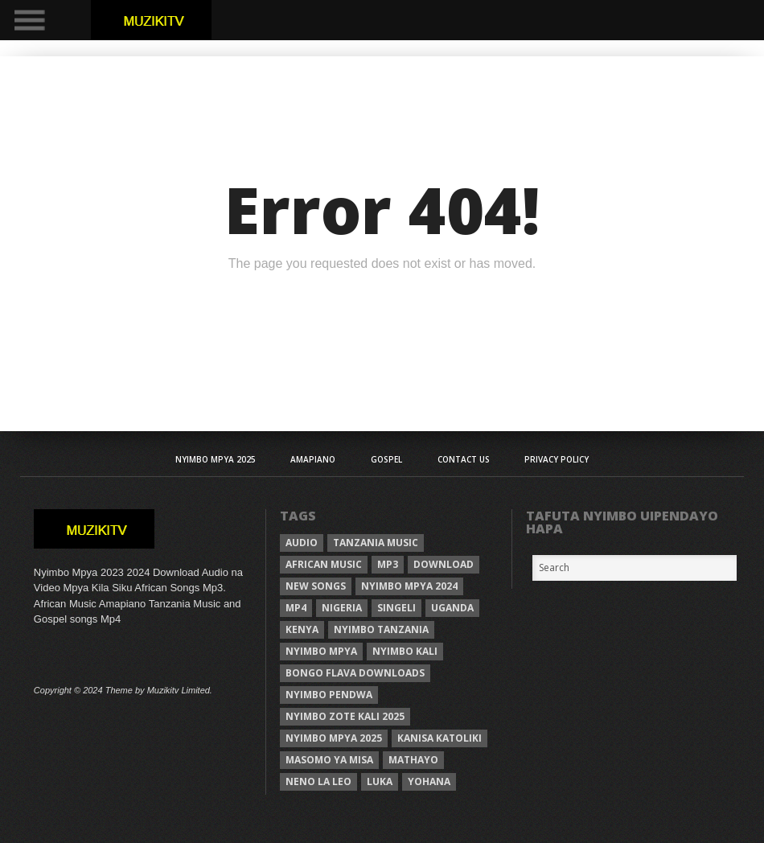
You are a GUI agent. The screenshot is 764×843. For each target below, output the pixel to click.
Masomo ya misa (329, 760)
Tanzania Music (375, 542)
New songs (315, 586)
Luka (379, 781)
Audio (301, 542)
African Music (323, 564)
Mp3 (387, 564)
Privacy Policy (556, 459)
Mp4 (295, 608)
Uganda (452, 608)
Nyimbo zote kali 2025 (345, 716)
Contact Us (463, 459)
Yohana (429, 781)
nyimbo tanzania (381, 629)
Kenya (301, 629)
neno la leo (318, 781)
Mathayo (413, 760)
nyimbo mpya (321, 651)
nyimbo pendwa (328, 694)
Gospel (386, 459)
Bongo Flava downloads (355, 673)
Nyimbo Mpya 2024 (409, 586)
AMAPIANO (312, 459)
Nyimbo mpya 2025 (333, 738)
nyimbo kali (404, 651)
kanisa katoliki (439, 738)
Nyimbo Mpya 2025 (215, 459)
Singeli (396, 608)
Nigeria (342, 608)
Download (443, 564)
